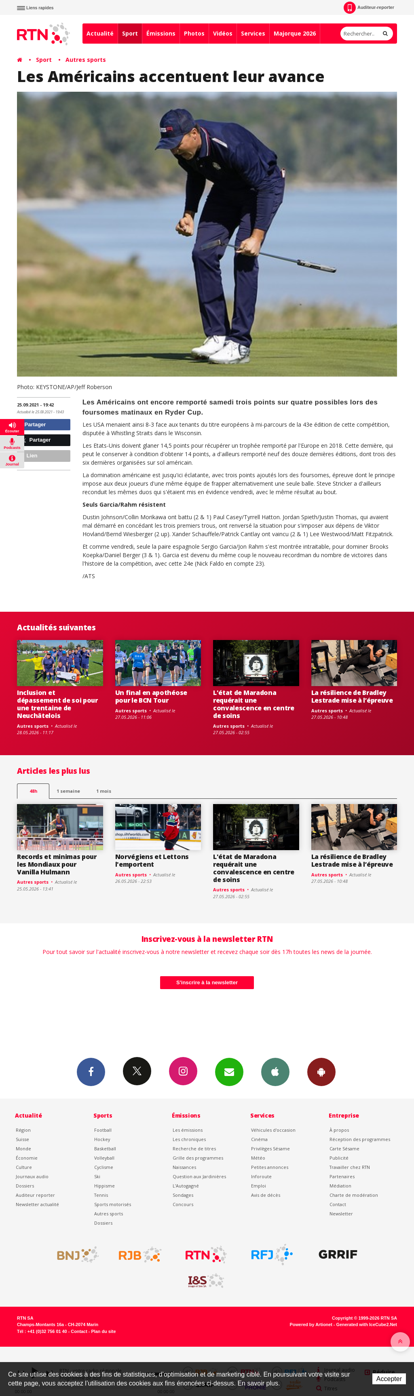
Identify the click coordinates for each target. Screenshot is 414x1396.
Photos (194, 33)
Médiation (340, 1185)
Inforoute (261, 1176)
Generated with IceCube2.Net (366, 1324)
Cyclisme (103, 1167)
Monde (23, 1148)
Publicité (339, 1157)
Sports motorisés (112, 1204)
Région (23, 1130)
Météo (258, 1157)
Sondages (183, 1195)
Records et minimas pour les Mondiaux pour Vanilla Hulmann (57, 864)
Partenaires (342, 1176)
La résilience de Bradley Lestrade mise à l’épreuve (352, 696)
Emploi (258, 1185)
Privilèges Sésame (270, 1148)
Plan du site (103, 1331)
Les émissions (188, 1130)
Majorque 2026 (295, 33)
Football (103, 1130)
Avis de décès (265, 1195)
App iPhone (275, 1071)
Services (253, 33)
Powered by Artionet (311, 1324)
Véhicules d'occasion (273, 1130)
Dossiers (25, 1185)
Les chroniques (189, 1139)
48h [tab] (33, 791)
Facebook (91, 1071)
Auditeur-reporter (369, 8)
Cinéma (259, 1139)
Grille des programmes (198, 1157)
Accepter (389, 1378)
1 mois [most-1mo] (103, 791)
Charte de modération (354, 1195)
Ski (97, 1176)
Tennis (101, 1195)
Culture (24, 1167)
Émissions (160, 33)
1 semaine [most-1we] (68, 791)
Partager (32, 424)
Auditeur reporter (35, 1195)
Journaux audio (32, 1176)
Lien (28, 456)
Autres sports (85, 59)
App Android (321, 1071)
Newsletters (229, 1071)
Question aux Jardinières (199, 1176)
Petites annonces (269, 1167)
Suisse (22, 1139)
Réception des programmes (360, 1139)
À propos (339, 1130)
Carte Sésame (344, 1148)
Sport (130, 33)
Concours (183, 1204)
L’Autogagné (186, 1185)
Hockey (102, 1139)
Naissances (184, 1167)
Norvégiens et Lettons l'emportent (152, 860)
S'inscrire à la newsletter (207, 982)
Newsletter (341, 1213)
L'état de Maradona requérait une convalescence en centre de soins (253, 704)
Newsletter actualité (37, 1204)
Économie (27, 1157)
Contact (338, 1204)
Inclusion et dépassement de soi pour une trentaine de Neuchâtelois (57, 704)
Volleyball (104, 1157)
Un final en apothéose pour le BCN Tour (151, 696)
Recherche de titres (194, 1148)
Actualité (100, 33)
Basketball (105, 1148)
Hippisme (104, 1185)
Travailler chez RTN (350, 1167)
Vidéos (222, 33)
